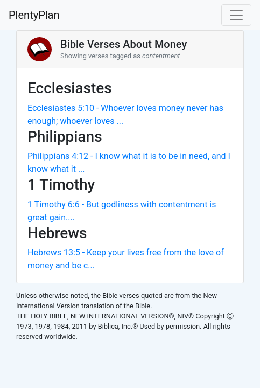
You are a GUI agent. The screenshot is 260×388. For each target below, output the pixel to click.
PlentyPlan (34, 15)
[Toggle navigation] (236, 15)
